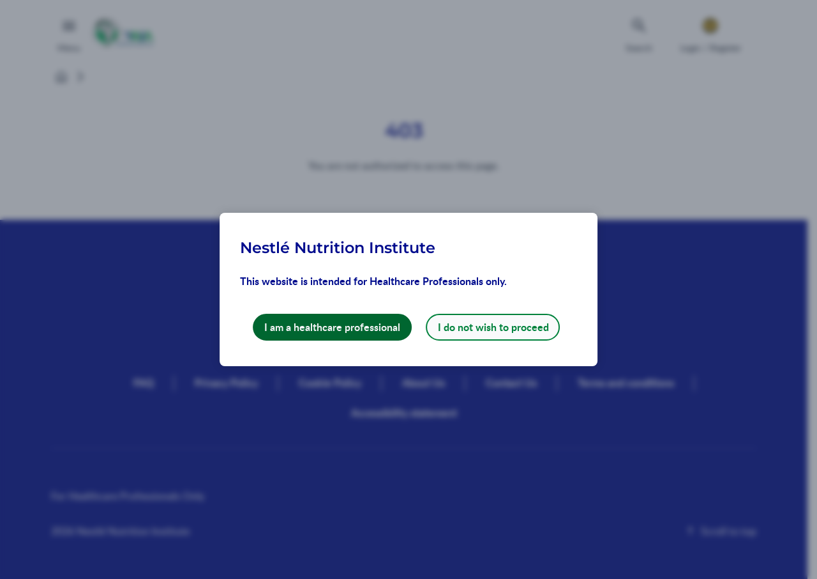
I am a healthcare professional (332, 327)
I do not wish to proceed (493, 327)
